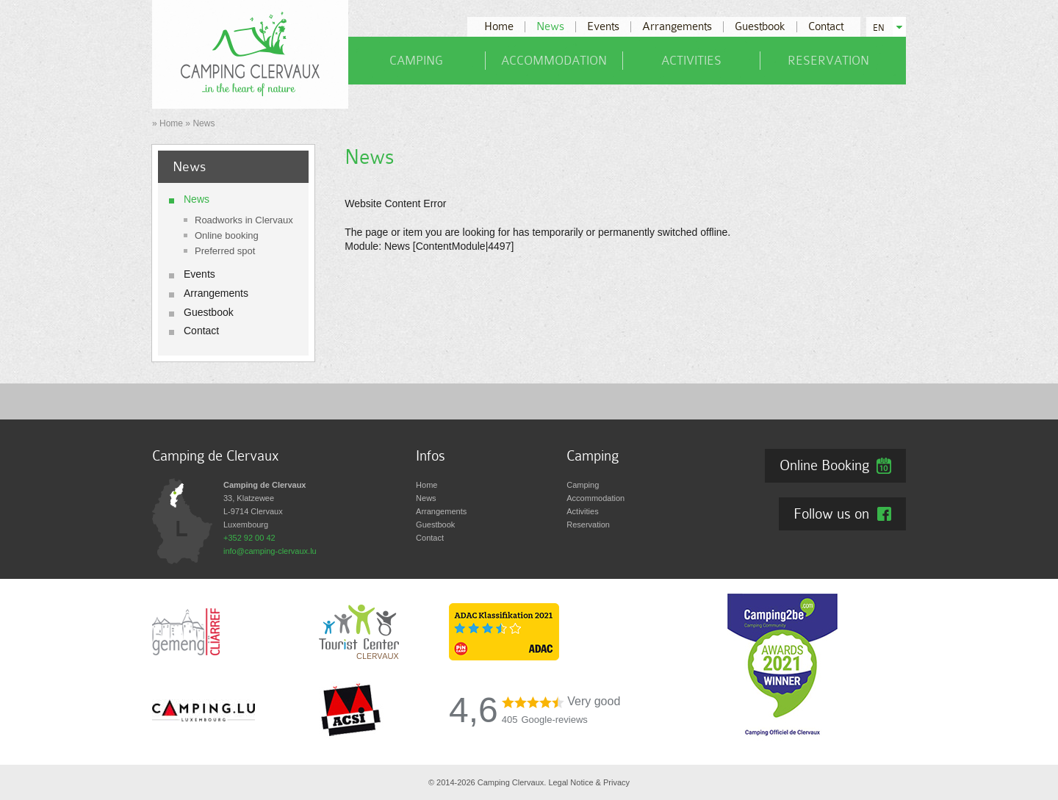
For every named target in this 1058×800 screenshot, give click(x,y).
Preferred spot (225, 250)
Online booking (227, 235)
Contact (825, 26)
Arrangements (677, 26)
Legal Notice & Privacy (589, 782)
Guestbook (760, 26)
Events (603, 26)
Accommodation (554, 61)
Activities (691, 61)
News (550, 26)
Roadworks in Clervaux (244, 220)
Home (499, 26)
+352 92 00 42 (249, 537)
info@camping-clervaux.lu (270, 551)
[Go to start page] (250, 54)
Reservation (828, 61)
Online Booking (824, 465)
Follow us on (831, 513)
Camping (416, 61)
